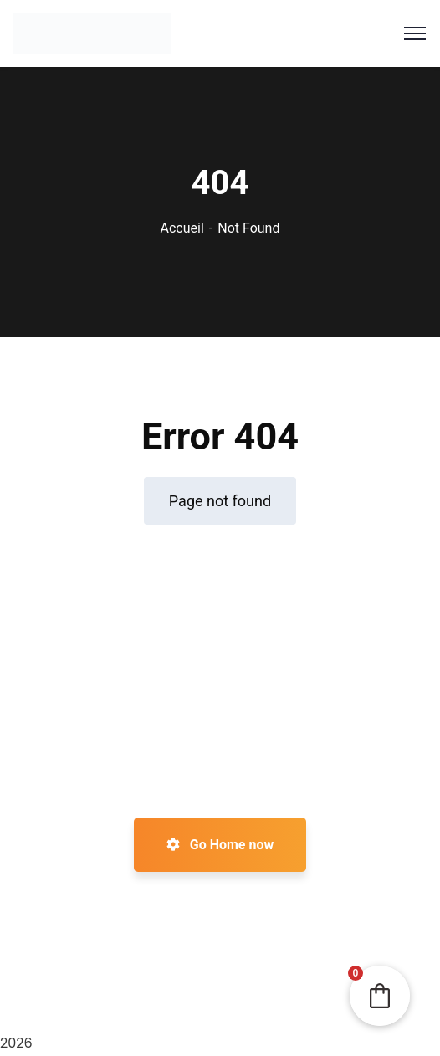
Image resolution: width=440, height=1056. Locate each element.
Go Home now (220, 845)
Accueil (182, 228)
